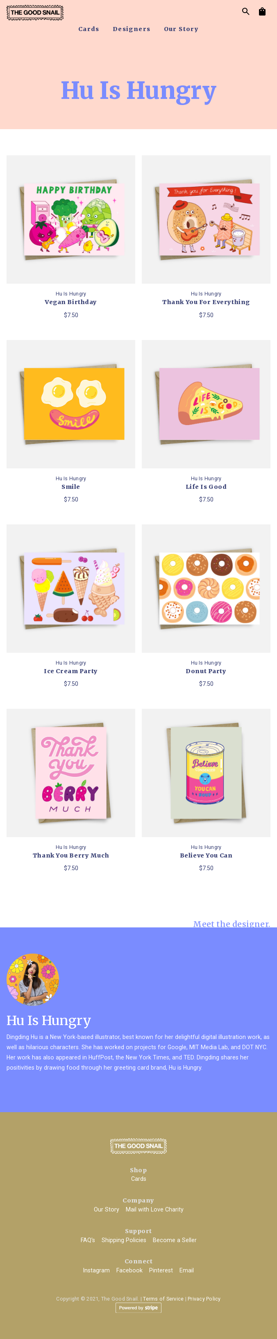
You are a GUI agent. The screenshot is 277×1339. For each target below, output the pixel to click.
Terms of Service (163, 1299)
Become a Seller (175, 1240)
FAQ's (88, 1240)
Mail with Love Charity (155, 1209)
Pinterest (161, 1270)
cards (89, 29)
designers (132, 29)
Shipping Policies (124, 1240)
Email (186, 1270)
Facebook (129, 1270)
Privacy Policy (204, 1299)
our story (181, 29)
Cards (138, 1179)
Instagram (96, 1270)
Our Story (106, 1209)
